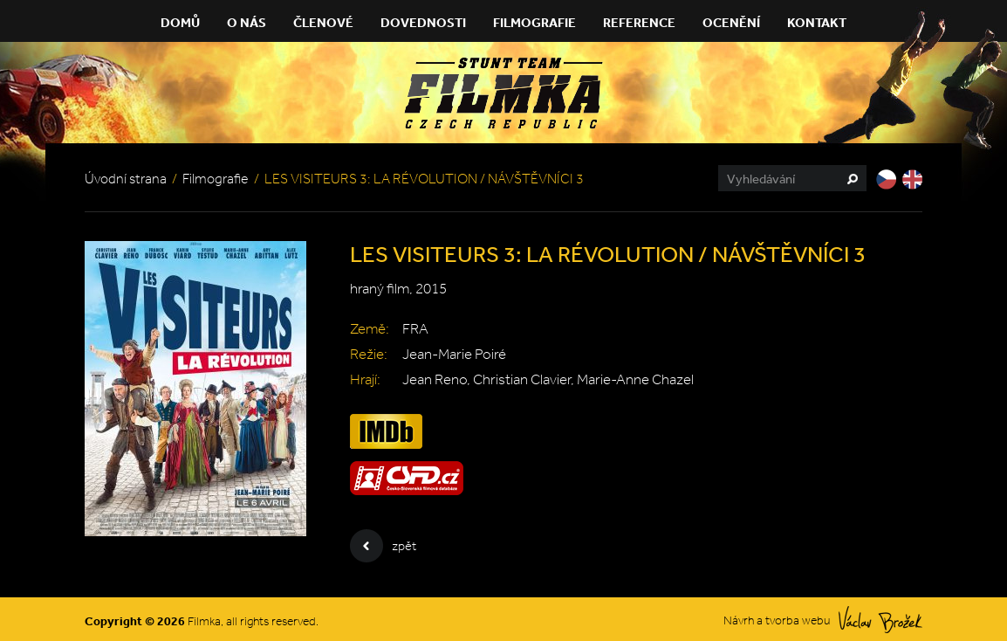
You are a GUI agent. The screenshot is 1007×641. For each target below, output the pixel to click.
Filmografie (534, 22)
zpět (383, 545)
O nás (246, 22)
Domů (180, 22)
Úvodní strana (126, 178)
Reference (639, 22)
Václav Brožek (880, 619)
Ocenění (731, 22)
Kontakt (816, 22)
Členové (323, 22)
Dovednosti (423, 22)
